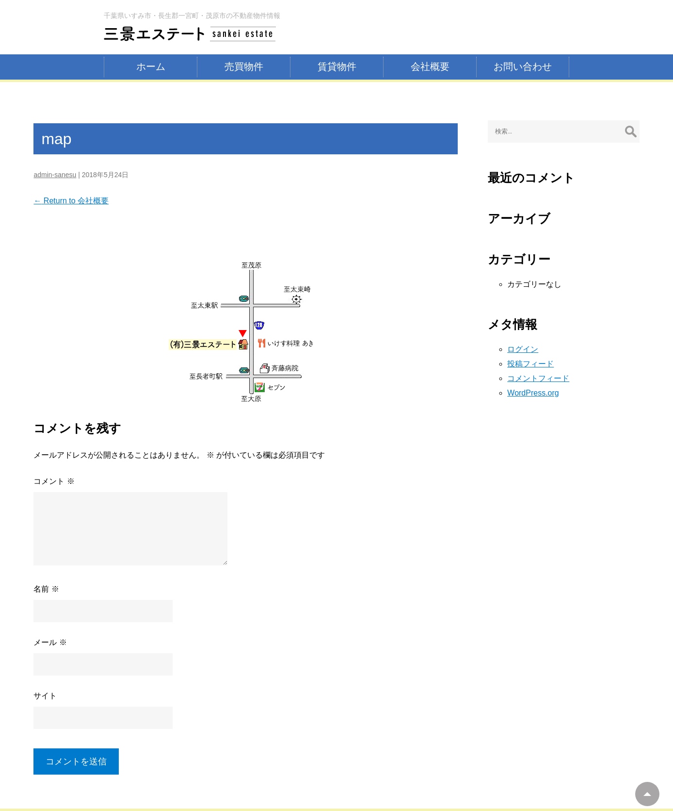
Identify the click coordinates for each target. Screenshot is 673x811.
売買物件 (243, 66)
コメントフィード (538, 378)
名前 (46, 589)
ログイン (522, 349)
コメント (53, 481)
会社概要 (430, 66)
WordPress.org (533, 393)
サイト (45, 696)
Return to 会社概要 (71, 201)
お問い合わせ (523, 66)
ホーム (150, 66)
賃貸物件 (337, 66)
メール (49, 642)
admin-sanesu (54, 175)
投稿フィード (530, 364)
